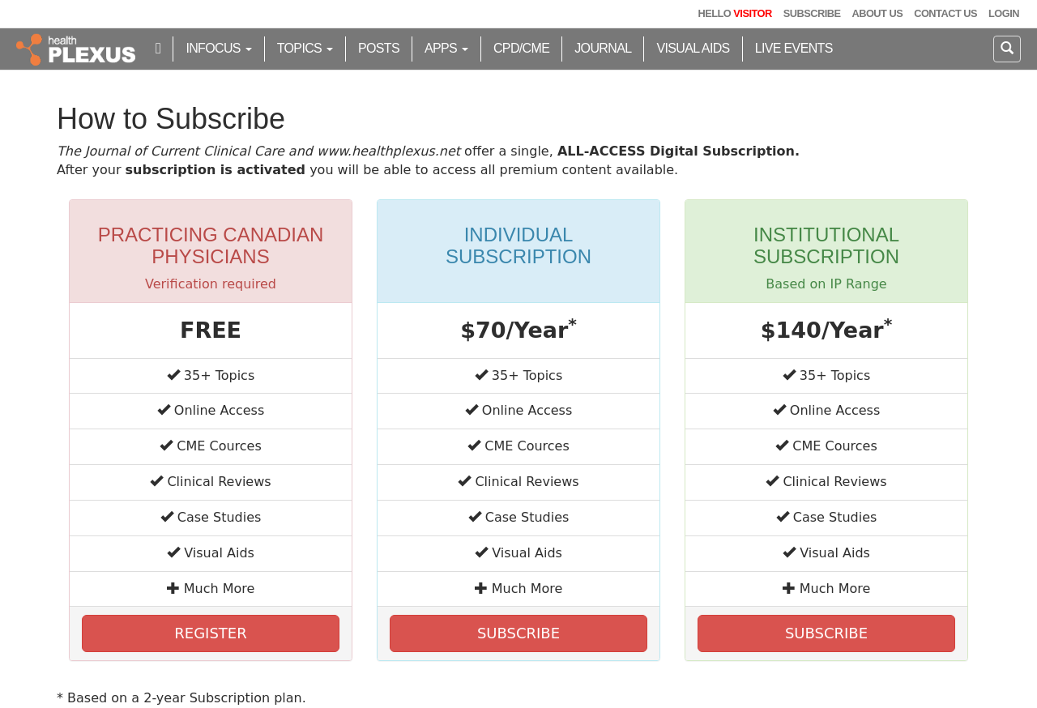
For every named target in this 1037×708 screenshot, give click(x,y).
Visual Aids (692, 48)
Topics (305, 48)
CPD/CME (521, 48)
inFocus (218, 48)
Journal (602, 48)
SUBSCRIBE (518, 633)
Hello (734, 13)
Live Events (794, 48)
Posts (378, 48)
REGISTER (210, 633)
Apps (446, 48)
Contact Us (945, 13)
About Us (877, 13)
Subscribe (812, 13)
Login (1003, 13)
